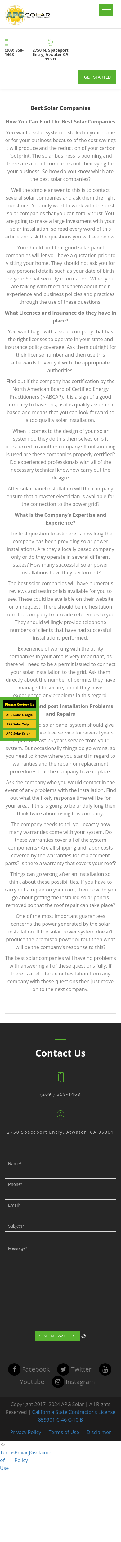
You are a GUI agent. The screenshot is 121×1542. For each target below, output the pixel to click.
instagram (73, 1382)
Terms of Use (64, 1432)
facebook (29, 1369)
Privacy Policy (25, 1432)
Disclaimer (99, 1432)
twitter (74, 1369)
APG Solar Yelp (17, 724)
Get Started (97, 77)
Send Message (56, 1336)
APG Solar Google (19, 715)
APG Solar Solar (18, 733)
